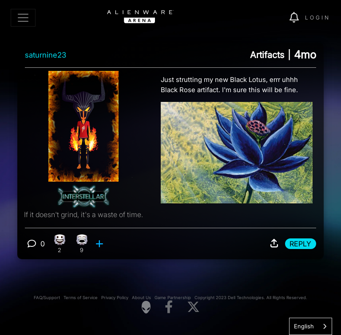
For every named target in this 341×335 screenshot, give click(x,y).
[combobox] (310, 326)
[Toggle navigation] (23, 18)
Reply (300, 243)
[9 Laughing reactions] (81, 244)
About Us (141, 297)
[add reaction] (100, 243)
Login (317, 17)
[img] (267, 17)
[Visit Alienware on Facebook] (169, 307)
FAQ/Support (47, 297)
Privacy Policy (114, 297)
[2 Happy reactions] (59, 244)
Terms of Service (80, 297)
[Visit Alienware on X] (193, 307)
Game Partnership (173, 297)
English (304, 326)
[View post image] (237, 149)
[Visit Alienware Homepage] (146, 307)
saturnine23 (45, 55)
